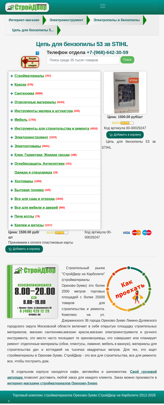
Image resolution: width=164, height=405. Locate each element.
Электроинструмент (31, 137)
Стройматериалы (29, 76)
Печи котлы (24, 216)
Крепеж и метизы (29, 225)
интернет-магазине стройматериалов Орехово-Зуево (52, 383)
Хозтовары (24, 181)
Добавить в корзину (125, 134)
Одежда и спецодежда (33, 172)
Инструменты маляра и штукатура (44, 111)
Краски (20, 84)
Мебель (21, 120)
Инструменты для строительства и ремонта (52, 128)
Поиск (127, 59)
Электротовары (28, 146)
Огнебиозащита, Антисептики (39, 163)
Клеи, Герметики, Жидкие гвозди (42, 155)
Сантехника (24, 93)
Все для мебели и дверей (36, 207)
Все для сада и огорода (35, 199)
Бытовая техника (29, 190)
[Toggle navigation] (102, 6)
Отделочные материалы (35, 102)
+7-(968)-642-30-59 (107, 52)
